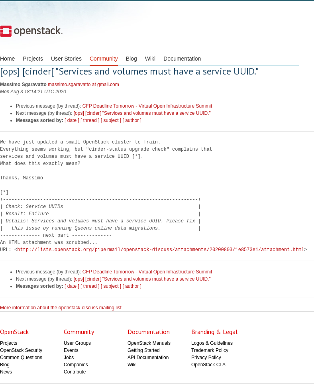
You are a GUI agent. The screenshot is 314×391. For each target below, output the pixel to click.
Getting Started (144, 350)
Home (7, 58)
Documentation (182, 58)
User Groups (77, 343)
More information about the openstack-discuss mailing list (61, 307)
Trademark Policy (209, 350)
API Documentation (148, 357)
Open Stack (31, 31)
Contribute (75, 372)
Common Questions (21, 357)
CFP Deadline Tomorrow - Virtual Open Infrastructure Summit (147, 106)
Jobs (69, 357)
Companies (76, 364)
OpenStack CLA (208, 364)
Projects (33, 58)
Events (71, 350)
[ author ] (132, 120)
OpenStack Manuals (149, 343)
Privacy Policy (206, 357)
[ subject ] (111, 120)
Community (104, 58)
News (6, 372)
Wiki (150, 58)
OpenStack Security (21, 350)
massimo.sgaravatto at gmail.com (83, 84)
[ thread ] (89, 120)
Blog (131, 58)
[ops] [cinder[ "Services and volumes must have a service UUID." (142, 113)
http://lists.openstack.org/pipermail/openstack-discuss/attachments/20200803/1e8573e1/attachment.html (160, 249)
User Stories (66, 58)
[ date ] (72, 120)
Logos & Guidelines (212, 343)
